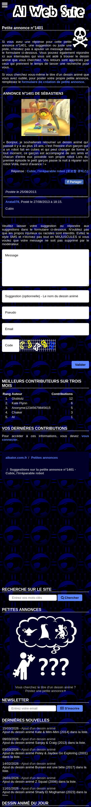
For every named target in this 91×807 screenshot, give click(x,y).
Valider (80, 365)
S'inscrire (69, 708)
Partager (74, 182)
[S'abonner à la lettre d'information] (32, 708)
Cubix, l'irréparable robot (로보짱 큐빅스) (57, 171)
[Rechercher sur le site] (33, 598)
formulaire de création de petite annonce (53, 82)
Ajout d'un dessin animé (38, 728)
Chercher (70, 598)
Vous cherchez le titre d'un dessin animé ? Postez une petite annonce (45, 652)
